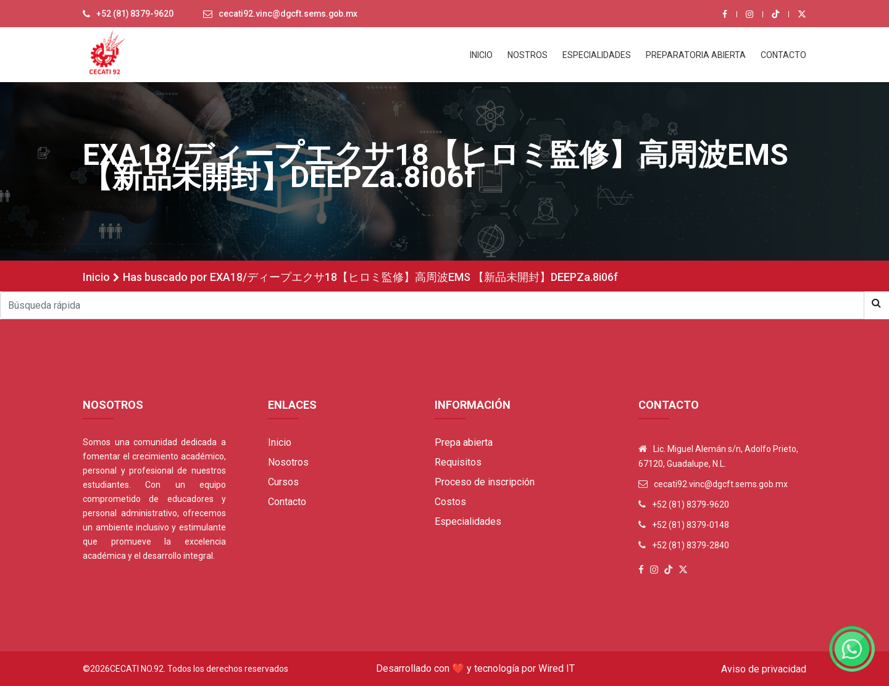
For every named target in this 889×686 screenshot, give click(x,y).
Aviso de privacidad (763, 669)
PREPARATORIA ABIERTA (696, 55)
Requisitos (458, 462)
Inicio (96, 276)
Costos (450, 502)
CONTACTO (783, 55)
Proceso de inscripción (485, 482)
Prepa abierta (464, 442)
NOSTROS (527, 55)
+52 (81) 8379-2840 (690, 545)
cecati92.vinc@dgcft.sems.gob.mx (290, 14)
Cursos (283, 482)
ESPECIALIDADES (596, 55)
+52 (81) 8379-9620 (135, 14)
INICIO (481, 55)
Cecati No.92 (137, 669)
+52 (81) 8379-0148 (690, 525)
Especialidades (468, 521)
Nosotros (288, 462)
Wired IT (556, 668)
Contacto (287, 502)
